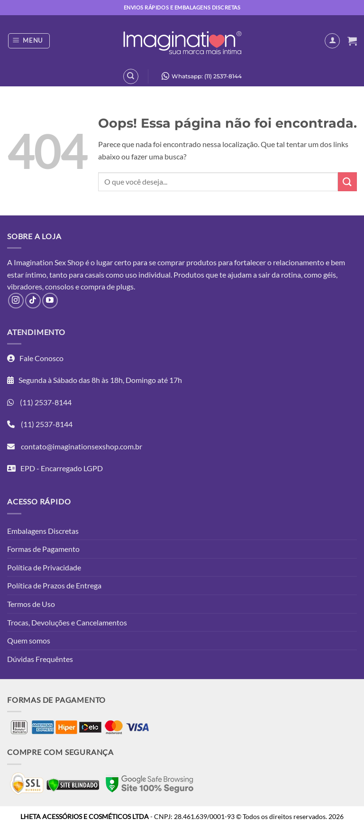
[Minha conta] (332, 40)
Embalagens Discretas (43, 530)
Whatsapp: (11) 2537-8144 (199, 76)
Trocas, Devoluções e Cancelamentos (67, 622)
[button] (29, 40)
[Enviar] (347, 181)
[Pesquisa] (130, 76)
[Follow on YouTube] (50, 300)
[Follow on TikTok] (33, 300)
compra (93, 286)
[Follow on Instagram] (16, 300)
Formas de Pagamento (43, 548)
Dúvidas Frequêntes (40, 658)
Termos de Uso (31, 603)
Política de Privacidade (44, 567)
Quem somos (28, 640)
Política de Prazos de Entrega (54, 585)
